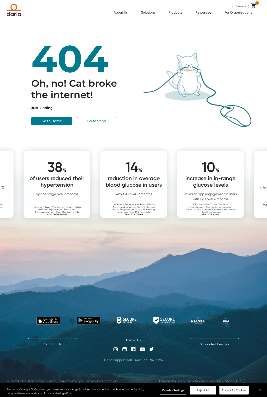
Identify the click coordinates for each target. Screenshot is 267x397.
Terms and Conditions (101, 381)
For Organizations (238, 12)
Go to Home (52, 121)
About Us (121, 12)
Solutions (148, 12)
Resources (203, 12)
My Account (240, 6)
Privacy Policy (70, 381)
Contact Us (52, 344)
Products (176, 12)
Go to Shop (96, 121)
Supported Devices (214, 344)
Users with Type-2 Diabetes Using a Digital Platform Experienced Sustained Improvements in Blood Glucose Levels (66, 210)
